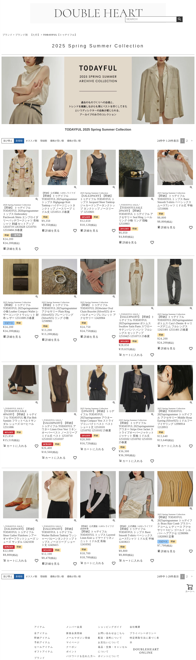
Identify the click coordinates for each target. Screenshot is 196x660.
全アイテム (41, 633)
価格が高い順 (74, 140)
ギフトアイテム (43, 651)
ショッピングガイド (110, 627)
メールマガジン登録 (78, 637)
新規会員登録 (74, 633)
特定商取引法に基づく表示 (144, 640)
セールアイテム (43, 647)
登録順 (43, 140)
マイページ (73, 642)
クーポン (71, 647)
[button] (191, 141)
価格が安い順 (57, 140)
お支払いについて (108, 642)
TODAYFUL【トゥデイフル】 (60, 34)
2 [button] (187, 140)
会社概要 (135, 627)
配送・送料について (110, 637)
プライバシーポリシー (143, 633)
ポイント (71, 651)
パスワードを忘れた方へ (81, 656)
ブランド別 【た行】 (27, 34)
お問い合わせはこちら (111, 633)
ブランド (7, 34)
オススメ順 (31, 140)
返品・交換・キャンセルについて (112, 649)
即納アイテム (42, 637)
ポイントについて (108, 656)
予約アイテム (42, 642)
